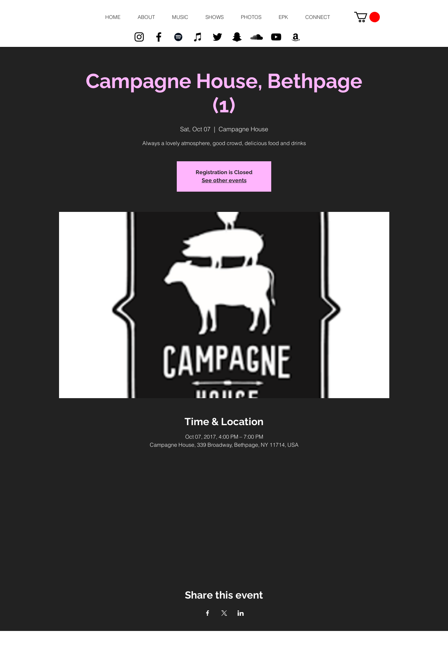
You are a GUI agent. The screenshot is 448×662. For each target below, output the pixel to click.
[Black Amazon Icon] (295, 37)
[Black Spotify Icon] (178, 37)
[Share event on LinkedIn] (240, 613)
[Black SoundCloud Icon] (256, 37)
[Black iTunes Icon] (198, 37)
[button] (146, 17)
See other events (224, 180)
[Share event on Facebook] (207, 613)
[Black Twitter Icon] (217, 37)
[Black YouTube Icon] (276, 37)
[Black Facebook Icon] (158, 37)
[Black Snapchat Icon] (237, 37)
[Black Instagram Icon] (139, 37)
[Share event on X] (224, 613)
